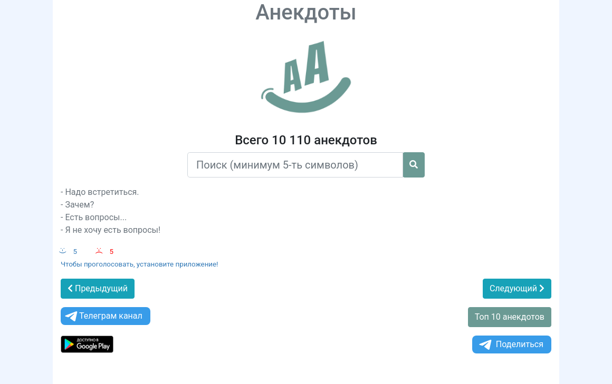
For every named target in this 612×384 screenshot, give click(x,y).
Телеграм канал (102, 316)
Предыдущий (98, 288)
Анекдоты (306, 12)
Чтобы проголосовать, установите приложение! (139, 264)
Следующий (517, 288)
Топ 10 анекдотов (509, 317)
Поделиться (510, 344)
